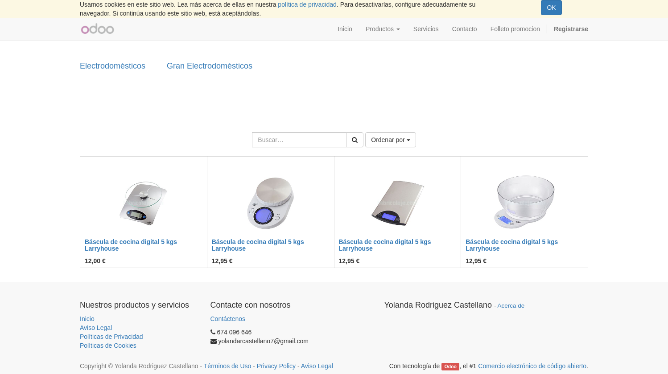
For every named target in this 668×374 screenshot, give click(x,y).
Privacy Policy (276, 366)
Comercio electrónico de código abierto (532, 366)
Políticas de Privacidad (111, 336)
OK (551, 7)
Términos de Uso (228, 366)
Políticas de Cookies (108, 345)
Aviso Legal (96, 327)
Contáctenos (228, 318)
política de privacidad (307, 4)
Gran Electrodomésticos (209, 65)
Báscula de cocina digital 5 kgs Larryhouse (131, 245)
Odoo (451, 366)
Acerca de (511, 305)
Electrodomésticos (112, 65)
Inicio (87, 318)
